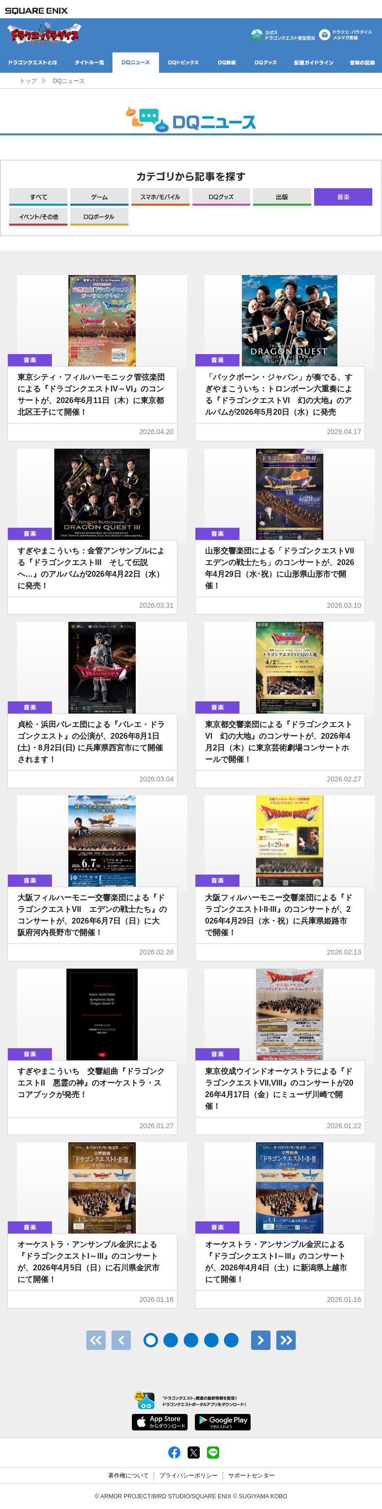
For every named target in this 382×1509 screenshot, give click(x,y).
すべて (38, 197)
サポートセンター (251, 1475)
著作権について (128, 1475)
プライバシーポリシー (188, 1475)
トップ (28, 81)
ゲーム (99, 197)
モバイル (160, 197)
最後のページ (286, 1340)
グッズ (221, 197)
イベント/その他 (38, 217)
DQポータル (99, 217)
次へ (261, 1340)
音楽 (343, 197)
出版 (282, 197)
